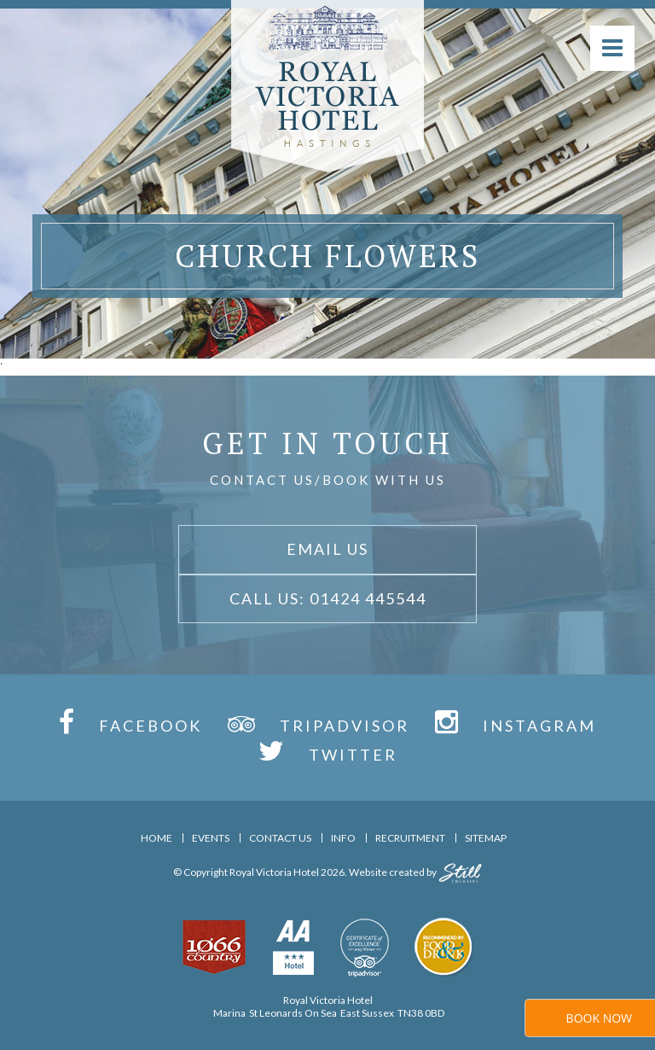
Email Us (327, 549)
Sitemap (486, 837)
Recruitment (410, 837)
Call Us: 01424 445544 (327, 598)
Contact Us (280, 837)
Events (210, 837)
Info (343, 837)
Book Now (599, 1018)
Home (156, 837)
